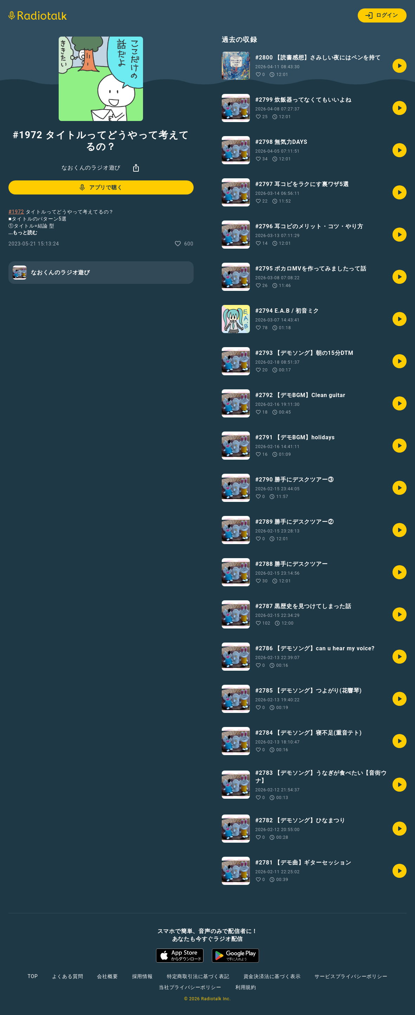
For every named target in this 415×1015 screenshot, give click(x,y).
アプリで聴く (100, 187)
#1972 (16, 212)
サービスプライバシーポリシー (351, 976)
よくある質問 (67, 976)
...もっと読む (22, 232)
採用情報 (142, 976)
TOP (32, 976)
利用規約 (245, 987)
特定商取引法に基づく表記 (198, 976)
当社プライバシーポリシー (190, 987)
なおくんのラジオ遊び (91, 167)
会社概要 (107, 976)
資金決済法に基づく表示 (272, 976)
